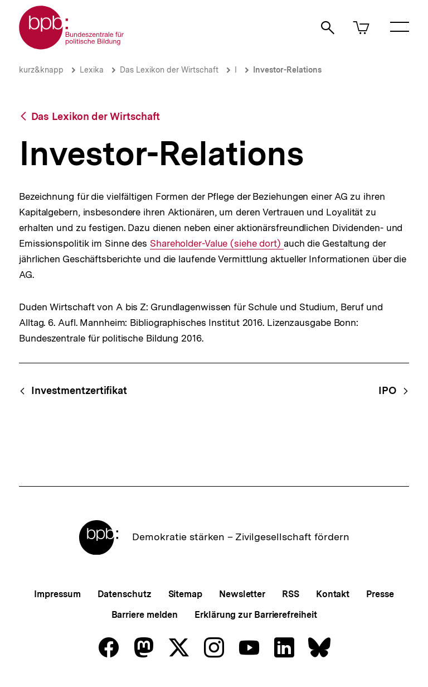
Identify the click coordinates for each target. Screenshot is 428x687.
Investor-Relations (287, 69)
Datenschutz (125, 594)
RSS (290, 594)
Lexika (92, 69)
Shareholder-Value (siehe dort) (217, 243)
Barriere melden (144, 614)
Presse (379, 594)
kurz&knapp (41, 69)
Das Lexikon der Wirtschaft (169, 69)
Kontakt (332, 594)
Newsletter (242, 594)
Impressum (57, 594)
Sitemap (185, 594)
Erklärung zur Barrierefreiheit (255, 614)
